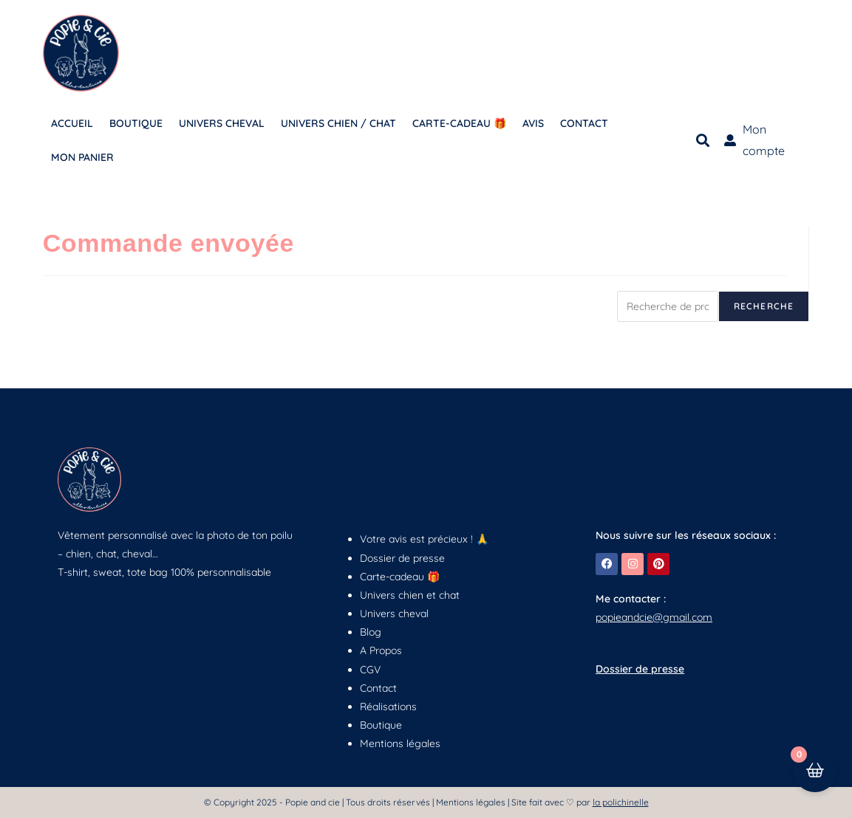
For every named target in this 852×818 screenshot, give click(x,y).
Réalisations (388, 706)
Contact (378, 688)
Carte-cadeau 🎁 (400, 576)
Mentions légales (400, 743)
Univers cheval (394, 613)
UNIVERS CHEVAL (222, 123)
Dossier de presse (402, 558)
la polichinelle (621, 802)
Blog (370, 632)
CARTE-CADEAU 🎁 (459, 123)
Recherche (764, 306)
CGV (370, 669)
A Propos (381, 650)
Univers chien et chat (410, 595)
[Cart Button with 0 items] (815, 781)
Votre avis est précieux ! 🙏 (424, 539)
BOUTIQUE (136, 123)
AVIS (533, 123)
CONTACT (584, 123)
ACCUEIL (72, 123)
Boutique (381, 725)
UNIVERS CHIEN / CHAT (338, 123)
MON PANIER (82, 157)
